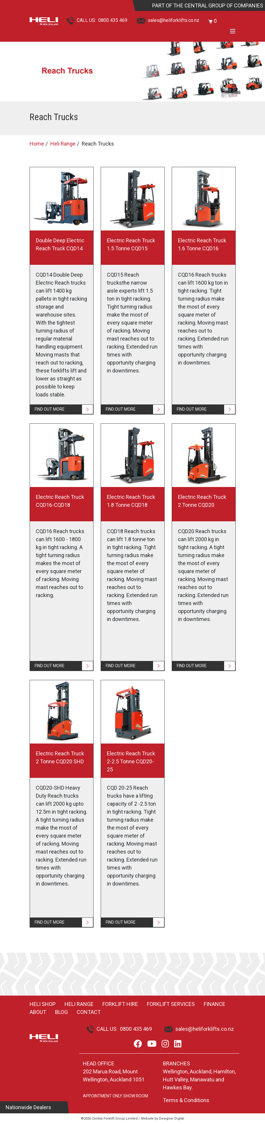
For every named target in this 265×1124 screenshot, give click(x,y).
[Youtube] (152, 1044)
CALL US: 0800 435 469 (97, 20)
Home (37, 144)
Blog (61, 1012)
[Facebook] (138, 1044)
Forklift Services (171, 1004)
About (38, 1012)
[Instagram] (165, 1044)
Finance (214, 1004)
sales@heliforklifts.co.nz (168, 20)
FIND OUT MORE (50, 409)
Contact (89, 1012)
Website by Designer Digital (162, 1118)
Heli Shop (43, 1004)
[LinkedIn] (178, 1044)
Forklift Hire (120, 1004)
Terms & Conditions (186, 1100)
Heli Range (63, 144)
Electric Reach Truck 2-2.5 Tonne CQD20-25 (131, 761)
